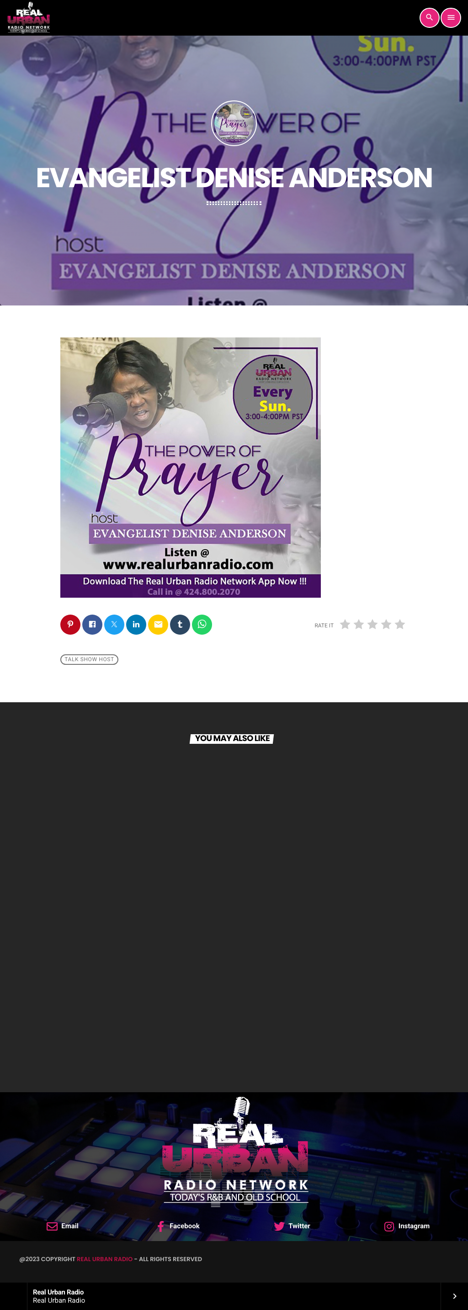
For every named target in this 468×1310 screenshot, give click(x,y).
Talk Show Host (89, 660)
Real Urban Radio (105, 1259)
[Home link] (28, 18)
